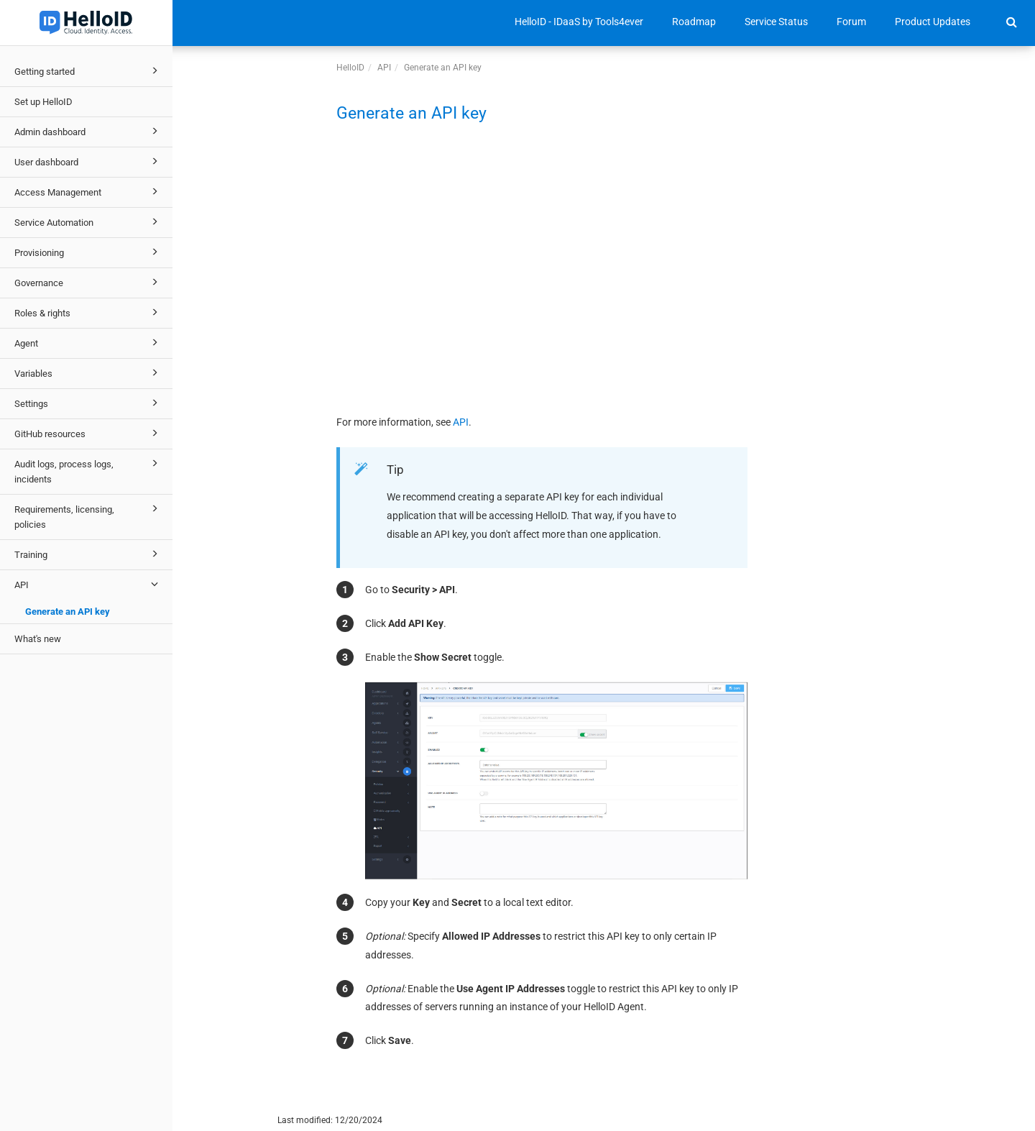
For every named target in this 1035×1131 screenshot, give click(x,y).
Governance (88, 282)
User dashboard (88, 161)
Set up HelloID (43, 101)
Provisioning (88, 252)
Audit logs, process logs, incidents (88, 470)
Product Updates (932, 21)
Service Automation (88, 221)
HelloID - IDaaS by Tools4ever (579, 21)
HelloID (350, 68)
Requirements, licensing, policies (88, 515)
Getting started (88, 70)
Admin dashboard (88, 131)
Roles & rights (88, 312)
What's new (37, 638)
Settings (88, 403)
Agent (88, 342)
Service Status (776, 21)
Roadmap (694, 21)
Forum (851, 21)
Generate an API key (67, 611)
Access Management (88, 191)
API (88, 584)
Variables (88, 372)
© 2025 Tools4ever (219, 1120)
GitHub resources (88, 433)
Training (88, 554)
